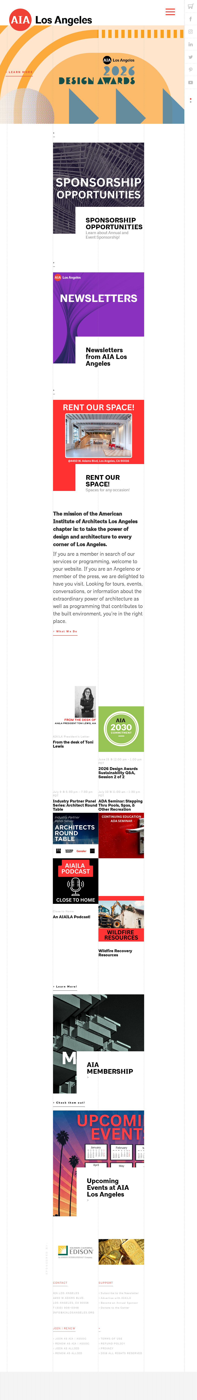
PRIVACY (107, 1348)
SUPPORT (106, 1282)
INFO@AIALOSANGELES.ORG (74, 1312)
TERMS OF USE (111, 1338)
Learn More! (66, 986)
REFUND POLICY (113, 1343)
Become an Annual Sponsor (119, 1302)
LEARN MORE (21, 72)
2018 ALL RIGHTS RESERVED (121, 1353)
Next (147, 1251)
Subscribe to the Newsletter (120, 1293)
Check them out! (70, 1103)
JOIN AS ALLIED (67, 1348)
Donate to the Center (115, 1307)
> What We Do (65, 631)
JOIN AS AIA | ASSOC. (71, 1338)
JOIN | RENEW (64, 1328)
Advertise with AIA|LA (116, 1298)
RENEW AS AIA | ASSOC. (72, 1343)
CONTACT (60, 1282)
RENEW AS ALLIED (68, 1353)
